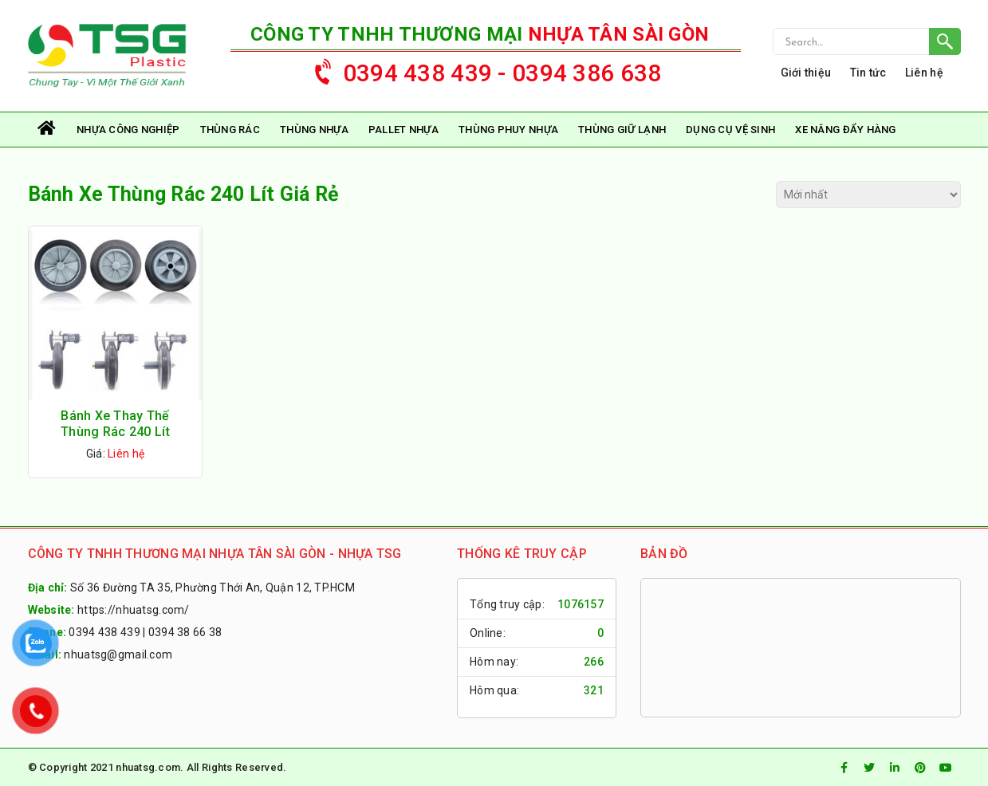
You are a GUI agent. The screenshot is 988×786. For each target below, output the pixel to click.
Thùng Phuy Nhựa (508, 130)
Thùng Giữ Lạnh (622, 130)
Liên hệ (924, 72)
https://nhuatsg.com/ (133, 609)
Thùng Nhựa (314, 130)
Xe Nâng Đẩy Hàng (845, 130)
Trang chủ (48, 129)
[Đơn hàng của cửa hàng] (868, 194)
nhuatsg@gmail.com (118, 654)
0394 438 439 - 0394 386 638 (480, 69)
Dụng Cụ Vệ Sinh (730, 130)
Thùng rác (230, 130)
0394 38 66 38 (185, 632)
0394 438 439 (104, 632)
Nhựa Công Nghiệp (128, 130)
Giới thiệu (806, 72)
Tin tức (868, 72)
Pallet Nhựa (403, 130)
